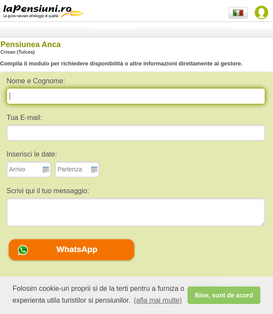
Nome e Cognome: (36, 81)
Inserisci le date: (32, 154)
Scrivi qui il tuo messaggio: (48, 191)
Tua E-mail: (24, 117)
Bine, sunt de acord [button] (224, 295)
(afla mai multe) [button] (158, 300)
